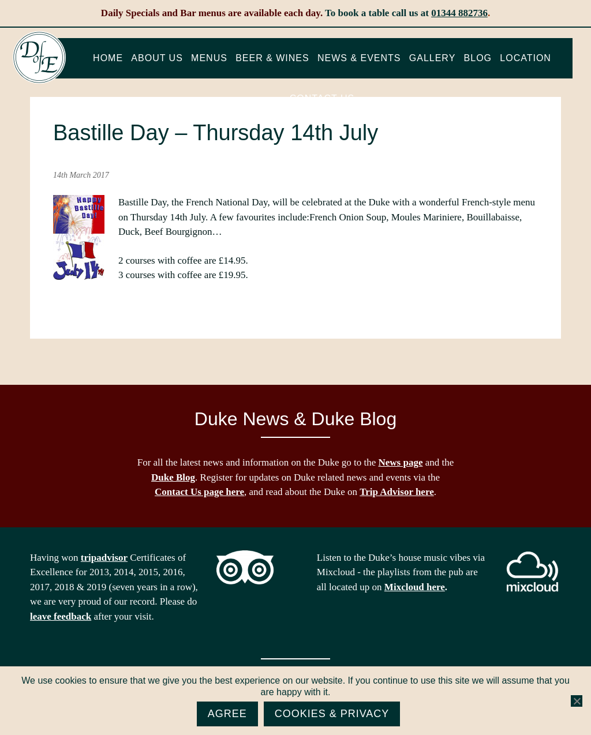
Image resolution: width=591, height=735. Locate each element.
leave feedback (60, 616)
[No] (576, 701)
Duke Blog (173, 477)
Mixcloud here (414, 587)
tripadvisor (104, 557)
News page (401, 462)
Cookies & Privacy (332, 713)
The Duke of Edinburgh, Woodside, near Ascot (39, 57)
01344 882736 (459, 12)
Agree (227, 713)
